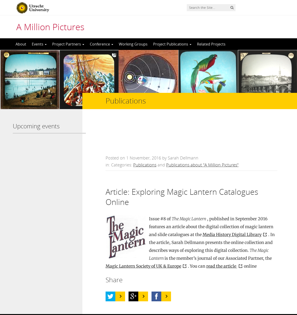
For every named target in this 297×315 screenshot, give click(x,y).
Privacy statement (263, 294)
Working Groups (133, 44)
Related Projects (211, 44)
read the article (221, 234)
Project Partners (68, 44)
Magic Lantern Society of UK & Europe (143, 234)
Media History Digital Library (232, 203)
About (21, 44)
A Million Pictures (50, 27)
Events (39, 44)
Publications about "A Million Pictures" (202, 133)
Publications (144, 133)
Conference (101, 44)
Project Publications (172, 44)
